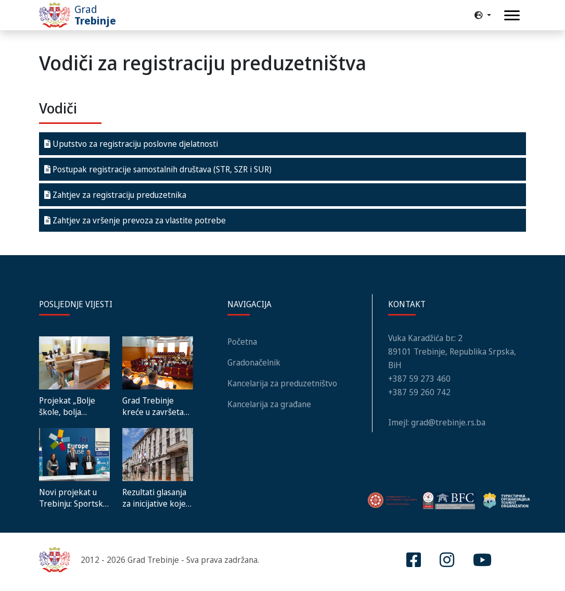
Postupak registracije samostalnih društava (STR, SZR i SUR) (158, 169)
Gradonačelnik (253, 362)
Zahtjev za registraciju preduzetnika (115, 194)
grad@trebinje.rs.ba (448, 422)
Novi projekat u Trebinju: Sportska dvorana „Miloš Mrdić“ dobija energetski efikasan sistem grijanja (73, 497)
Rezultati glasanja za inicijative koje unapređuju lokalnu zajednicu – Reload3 (157, 497)
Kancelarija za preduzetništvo (282, 383)
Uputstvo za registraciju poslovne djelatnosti (131, 143)
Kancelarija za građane (269, 404)
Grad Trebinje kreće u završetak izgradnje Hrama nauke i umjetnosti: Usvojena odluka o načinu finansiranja (157, 406)
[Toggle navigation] (512, 15)
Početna (242, 341)
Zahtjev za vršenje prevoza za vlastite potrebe (135, 220)
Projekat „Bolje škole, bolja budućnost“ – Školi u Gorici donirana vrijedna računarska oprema (72, 406)
